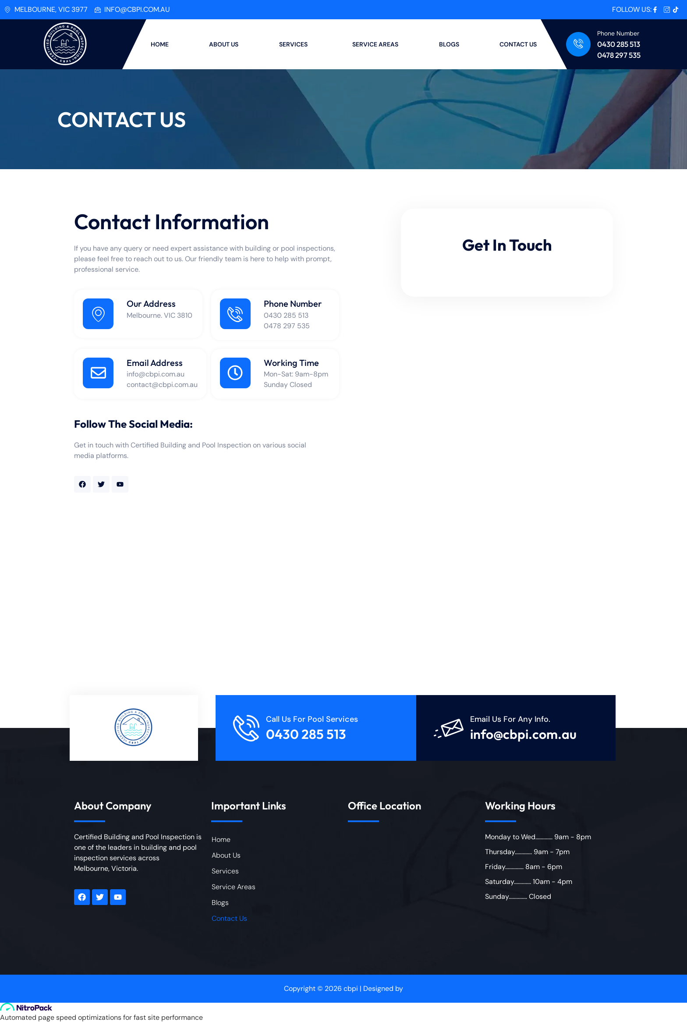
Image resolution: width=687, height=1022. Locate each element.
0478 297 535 (619, 55)
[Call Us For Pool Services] (246, 728)
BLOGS (449, 44)
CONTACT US (518, 44)
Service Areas (233, 886)
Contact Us (229, 918)
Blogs (220, 902)
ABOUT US (223, 44)
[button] (296, 44)
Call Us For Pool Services (312, 719)
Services (225, 871)
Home (221, 839)
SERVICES (293, 44)
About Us (226, 855)
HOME (160, 44)
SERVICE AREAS (375, 44)
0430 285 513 (618, 44)
